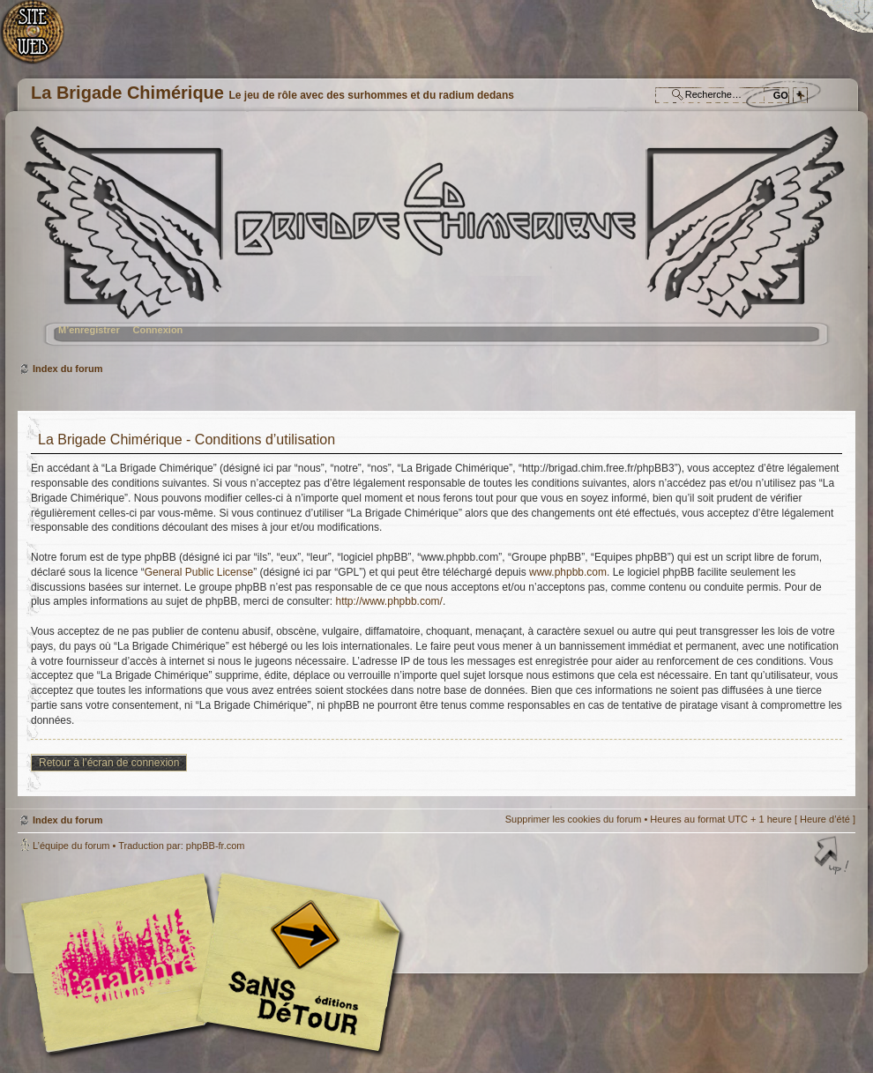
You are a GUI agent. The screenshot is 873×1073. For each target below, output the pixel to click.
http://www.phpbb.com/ (389, 601)
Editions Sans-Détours (295, 965)
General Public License (199, 572)
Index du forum (434, 243)
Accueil (42, 40)
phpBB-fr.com (215, 845)
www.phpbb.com (568, 572)
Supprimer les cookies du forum (573, 819)
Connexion (157, 329)
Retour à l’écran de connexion (109, 762)
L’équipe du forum (71, 845)
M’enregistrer (89, 329)
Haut (833, 857)
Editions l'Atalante (216, 963)
